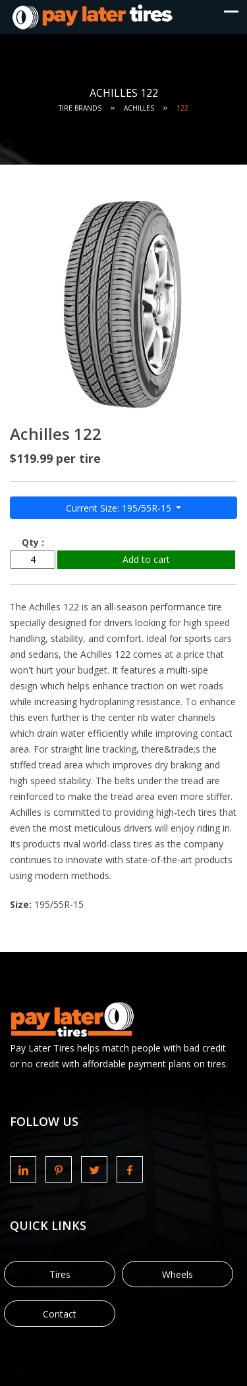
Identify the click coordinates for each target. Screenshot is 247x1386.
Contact (59, 1314)
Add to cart (146, 559)
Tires (59, 1274)
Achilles (139, 108)
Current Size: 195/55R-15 (120, 508)
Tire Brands (80, 108)
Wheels (177, 1274)
